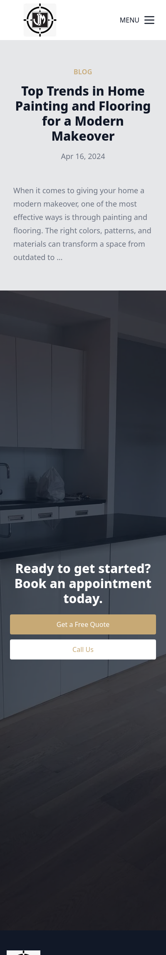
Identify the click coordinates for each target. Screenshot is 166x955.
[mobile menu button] (149, 20)
